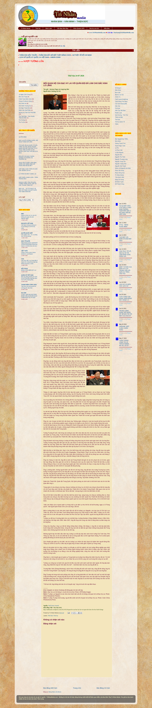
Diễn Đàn (107, 28)
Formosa (117, 108)
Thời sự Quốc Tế (120, 121)
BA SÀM (23, 293)
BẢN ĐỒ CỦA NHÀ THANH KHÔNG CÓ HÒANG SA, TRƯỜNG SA (26, 158)
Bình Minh (118, 141)
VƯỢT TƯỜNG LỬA (33, 61)
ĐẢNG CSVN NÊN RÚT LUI (28, 270)
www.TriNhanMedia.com (97, 32)
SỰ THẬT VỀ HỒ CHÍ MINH (82, 55)
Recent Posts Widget (128, 353)
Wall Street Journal (53, 605)
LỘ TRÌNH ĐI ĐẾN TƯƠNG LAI (27, 174)
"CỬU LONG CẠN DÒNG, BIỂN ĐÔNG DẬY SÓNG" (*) (125, 298)
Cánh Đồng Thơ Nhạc (121, 101)
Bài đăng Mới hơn (50, 688)
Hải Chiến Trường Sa (25, 105)
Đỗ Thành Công (119, 184)
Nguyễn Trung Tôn (120, 161)
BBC (22, 213)
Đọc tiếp (62, 46)
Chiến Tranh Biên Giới (25, 99)
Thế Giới (50, 615)
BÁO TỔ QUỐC (25, 241)
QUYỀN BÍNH (23, 137)
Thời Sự (37, 28)
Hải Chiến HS (22, 103)
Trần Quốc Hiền (119, 177)
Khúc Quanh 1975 (78, 28)
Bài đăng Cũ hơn (103, 688)
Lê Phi (117, 148)
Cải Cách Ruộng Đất (121, 103)
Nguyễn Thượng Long (121, 159)
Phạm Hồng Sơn (120, 172)
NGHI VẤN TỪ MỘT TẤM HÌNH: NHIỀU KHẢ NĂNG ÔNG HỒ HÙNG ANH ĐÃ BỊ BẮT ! (28, 164)
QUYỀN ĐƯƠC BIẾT (27, 233)
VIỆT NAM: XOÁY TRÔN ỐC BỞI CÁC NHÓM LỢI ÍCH (28, 169)
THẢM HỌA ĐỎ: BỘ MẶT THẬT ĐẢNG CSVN (55, 55)
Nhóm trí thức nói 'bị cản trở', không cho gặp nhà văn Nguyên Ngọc (29, 217)
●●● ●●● (20, 61)
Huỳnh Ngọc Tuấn (120, 145)
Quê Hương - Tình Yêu (121, 115)
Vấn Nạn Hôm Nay (62, 28)
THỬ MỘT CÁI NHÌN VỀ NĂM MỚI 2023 (125, 238)
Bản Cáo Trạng (23, 96)
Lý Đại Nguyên (119, 152)
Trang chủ (77, 688)
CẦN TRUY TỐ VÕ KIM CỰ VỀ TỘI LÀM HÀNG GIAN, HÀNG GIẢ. (125, 253)
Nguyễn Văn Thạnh (120, 166)
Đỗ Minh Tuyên (119, 181)
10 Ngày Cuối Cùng (24, 94)
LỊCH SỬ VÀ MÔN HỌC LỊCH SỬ (125, 285)
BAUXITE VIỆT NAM (27, 223)
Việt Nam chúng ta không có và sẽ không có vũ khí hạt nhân (28, 226)
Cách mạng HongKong (121, 99)
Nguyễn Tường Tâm (120, 163)
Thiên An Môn (119, 117)
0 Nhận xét (122, 217)
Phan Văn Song (119, 170)
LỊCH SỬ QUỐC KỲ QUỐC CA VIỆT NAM (34, 57)
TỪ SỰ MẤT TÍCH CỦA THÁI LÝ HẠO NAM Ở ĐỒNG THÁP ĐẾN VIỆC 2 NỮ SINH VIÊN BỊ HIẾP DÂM (125, 210)
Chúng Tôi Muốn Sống (25, 101)
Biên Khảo (118, 90)
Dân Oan (117, 106)
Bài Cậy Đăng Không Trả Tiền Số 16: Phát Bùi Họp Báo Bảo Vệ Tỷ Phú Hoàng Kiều (29, 278)
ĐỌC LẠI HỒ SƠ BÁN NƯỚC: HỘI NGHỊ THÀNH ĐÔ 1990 (28, 141)
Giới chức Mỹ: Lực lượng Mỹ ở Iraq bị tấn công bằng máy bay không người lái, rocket (29, 262)
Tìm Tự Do (22, 122)
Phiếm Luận (118, 112)
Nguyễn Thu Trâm (120, 157)
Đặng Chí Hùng (119, 179)
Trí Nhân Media (25, 28)
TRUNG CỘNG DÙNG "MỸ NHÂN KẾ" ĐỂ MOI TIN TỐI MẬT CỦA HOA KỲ (125, 313)
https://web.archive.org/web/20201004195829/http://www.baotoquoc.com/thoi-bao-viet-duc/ (29, 244)
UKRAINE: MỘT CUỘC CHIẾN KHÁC (124, 328)
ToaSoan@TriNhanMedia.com (124, 32)
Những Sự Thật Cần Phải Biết (27, 112)
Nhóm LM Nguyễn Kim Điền (123, 168)
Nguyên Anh (118, 154)
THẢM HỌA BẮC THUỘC (28, 55)
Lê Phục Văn (118, 150)
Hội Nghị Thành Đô (24, 108)
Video (116, 124)
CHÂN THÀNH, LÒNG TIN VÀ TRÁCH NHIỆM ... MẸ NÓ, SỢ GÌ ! (124, 343)
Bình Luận (49, 28)
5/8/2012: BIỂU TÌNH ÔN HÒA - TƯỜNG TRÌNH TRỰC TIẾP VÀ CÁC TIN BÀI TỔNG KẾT (28, 184)
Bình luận (117, 92)
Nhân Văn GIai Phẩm (25, 110)
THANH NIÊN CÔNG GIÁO (29, 284)
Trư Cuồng (22, 120)
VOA (22, 259)
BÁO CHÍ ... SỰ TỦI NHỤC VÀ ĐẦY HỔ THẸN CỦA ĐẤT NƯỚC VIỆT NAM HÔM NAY (28, 190)
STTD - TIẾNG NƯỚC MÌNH (123, 225)
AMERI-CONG (55, 57)
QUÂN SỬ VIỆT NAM (27, 275)
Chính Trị (117, 97)
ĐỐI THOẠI (24, 268)
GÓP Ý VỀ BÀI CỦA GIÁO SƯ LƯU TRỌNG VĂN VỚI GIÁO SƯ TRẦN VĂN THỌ (125, 270)
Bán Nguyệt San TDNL (121, 139)
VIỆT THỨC (24, 250)
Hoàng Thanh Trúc (120, 143)
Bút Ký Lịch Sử (94, 28)
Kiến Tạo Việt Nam (120, 110)
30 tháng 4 (118, 88)
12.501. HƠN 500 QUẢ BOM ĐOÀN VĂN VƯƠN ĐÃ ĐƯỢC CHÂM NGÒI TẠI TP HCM (29, 296)
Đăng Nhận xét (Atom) (55, 692)
